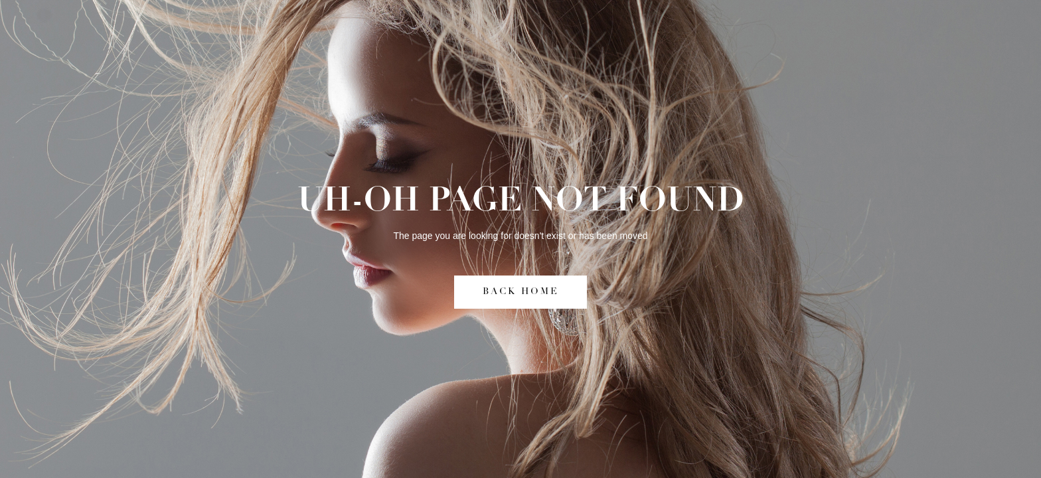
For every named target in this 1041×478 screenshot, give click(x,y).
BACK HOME (521, 292)
